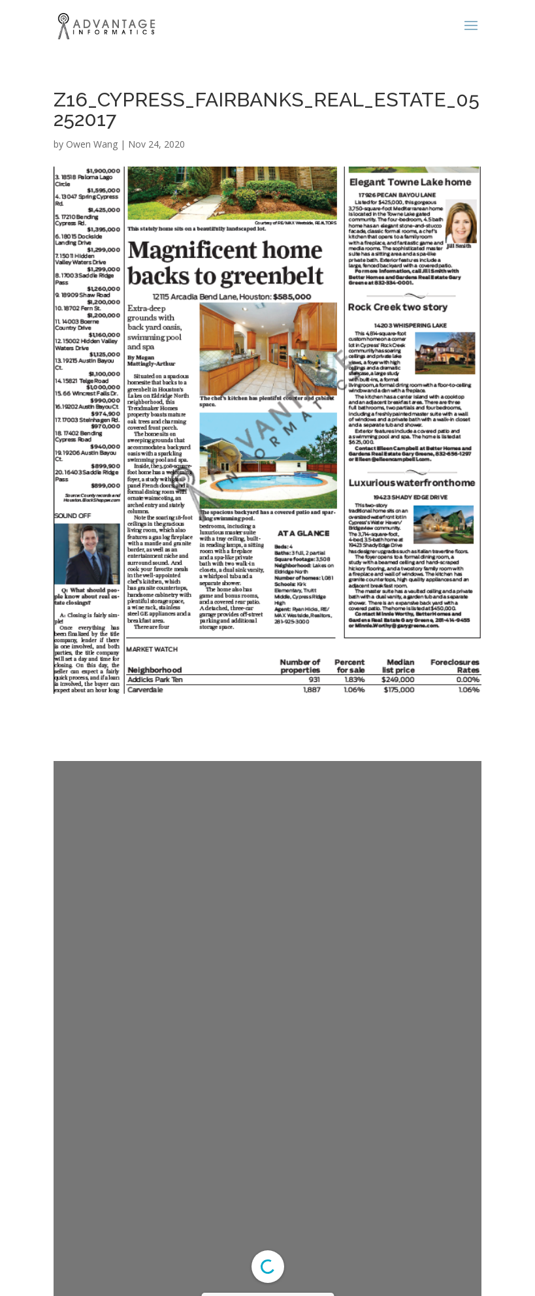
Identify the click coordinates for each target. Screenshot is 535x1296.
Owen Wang (92, 144)
